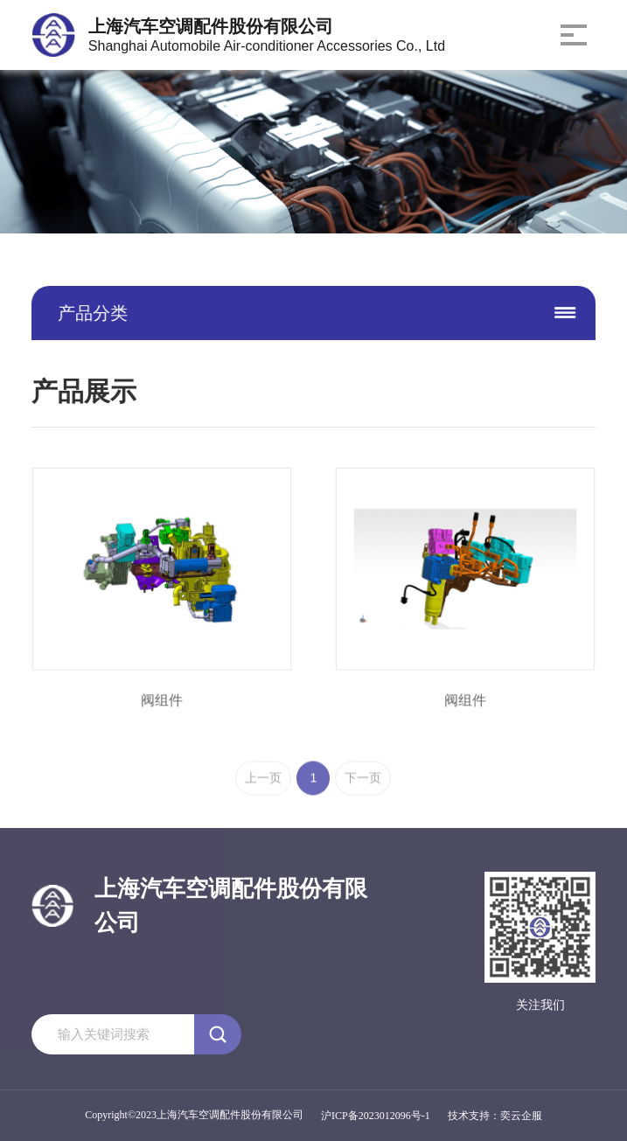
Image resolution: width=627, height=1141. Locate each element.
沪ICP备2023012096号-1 (375, 1116)
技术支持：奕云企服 (495, 1116)
